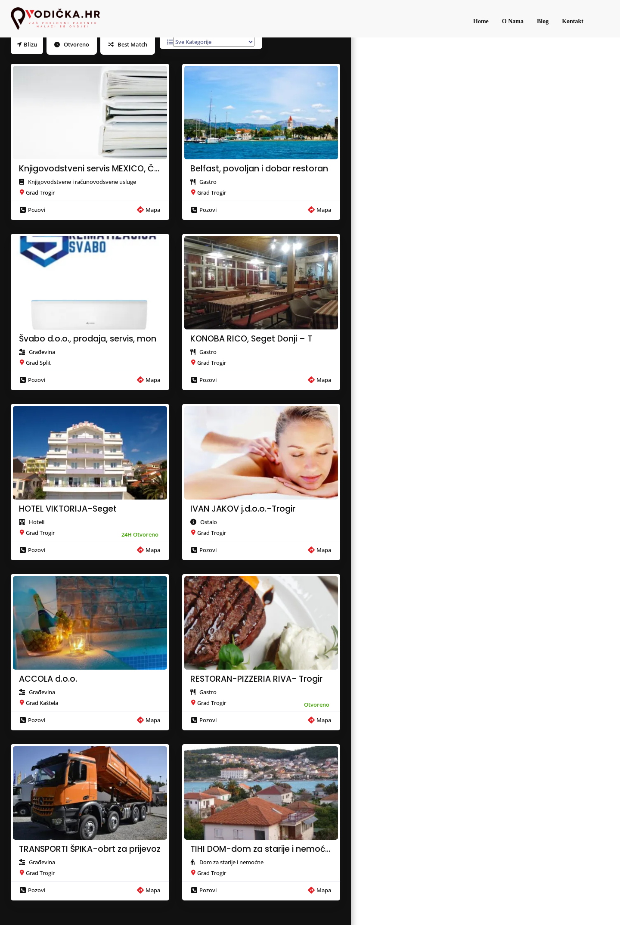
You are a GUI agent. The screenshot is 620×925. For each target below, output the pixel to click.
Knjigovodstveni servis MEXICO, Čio (90, 169)
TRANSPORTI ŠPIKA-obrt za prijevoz (90, 849)
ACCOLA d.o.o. (48, 679)
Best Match (127, 44)
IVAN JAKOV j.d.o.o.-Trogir (242, 509)
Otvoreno (71, 44)
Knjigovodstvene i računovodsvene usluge (82, 182)
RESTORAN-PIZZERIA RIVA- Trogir (256, 679)
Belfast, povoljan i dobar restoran (259, 169)
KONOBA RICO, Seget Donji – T (251, 339)
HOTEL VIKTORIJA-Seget (68, 509)
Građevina (42, 352)
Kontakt (572, 21)
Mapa (148, 210)
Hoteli (36, 522)
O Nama (513, 21)
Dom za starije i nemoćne (231, 862)
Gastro (208, 182)
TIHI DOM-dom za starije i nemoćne (261, 849)
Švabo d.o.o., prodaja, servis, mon (87, 339)
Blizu (27, 44)
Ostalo (208, 522)
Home (481, 21)
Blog (543, 21)
